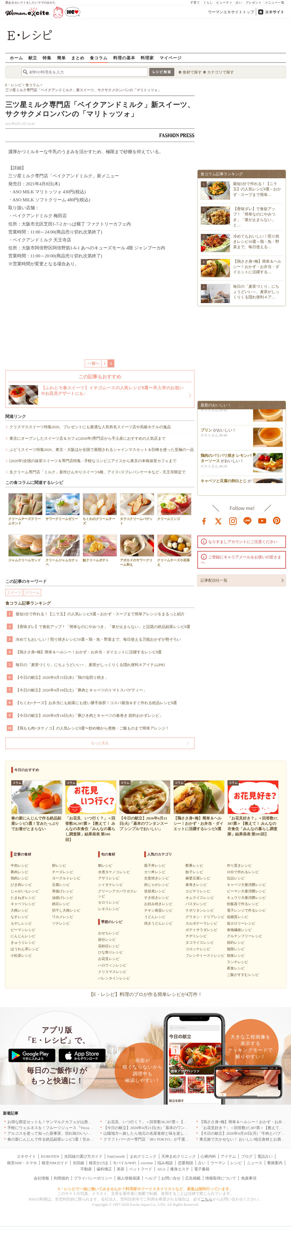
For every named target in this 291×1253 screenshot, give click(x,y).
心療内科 (208, 1156)
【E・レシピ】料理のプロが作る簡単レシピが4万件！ (146, 994)
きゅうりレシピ (23, 942)
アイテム (228, 1156)
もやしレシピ (21, 923)
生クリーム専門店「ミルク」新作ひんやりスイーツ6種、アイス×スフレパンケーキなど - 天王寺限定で (97, 472)
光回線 (78, 1163)
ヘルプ (151, 1178)
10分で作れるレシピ (243, 872)
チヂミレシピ (196, 936)
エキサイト (274, 12)
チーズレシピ (62, 872)
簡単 (61, 57)
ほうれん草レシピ (25, 949)
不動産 (86, 1169)
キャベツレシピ (23, 904)
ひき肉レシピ (21, 885)
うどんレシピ (154, 917)
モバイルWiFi (124, 1163)
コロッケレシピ (198, 949)
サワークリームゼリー (62, 507)
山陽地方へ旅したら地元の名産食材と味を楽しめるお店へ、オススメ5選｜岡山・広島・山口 (183, 1133)
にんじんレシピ (23, 936)
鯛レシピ (105, 865)
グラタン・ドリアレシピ (205, 917)
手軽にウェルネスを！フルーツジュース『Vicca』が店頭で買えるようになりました (79, 1128)
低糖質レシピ (237, 917)
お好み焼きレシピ (158, 904)
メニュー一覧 (275, 2)
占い (239, 2)
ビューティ (224, 2)
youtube (262, 520)
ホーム (16, 57)
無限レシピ (236, 949)
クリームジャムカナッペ (62, 550)
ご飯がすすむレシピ (243, 975)
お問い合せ (171, 1178)
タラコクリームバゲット (137, 509)
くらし (208, 2)
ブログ (247, 1156)
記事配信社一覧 (214, 580)
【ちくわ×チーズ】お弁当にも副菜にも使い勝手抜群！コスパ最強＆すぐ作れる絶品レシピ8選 (96, 703)
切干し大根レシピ (66, 910)
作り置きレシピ (239, 865)
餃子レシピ (194, 872)
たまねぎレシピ (23, 898)
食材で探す (192, 72)
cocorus (147, 1163)
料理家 (147, 57)
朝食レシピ (236, 955)
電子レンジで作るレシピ (246, 910)
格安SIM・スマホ (22, 1163)
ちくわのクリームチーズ (100, 509)
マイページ (171, 57)
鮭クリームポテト (100, 548)
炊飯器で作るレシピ (243, 904)
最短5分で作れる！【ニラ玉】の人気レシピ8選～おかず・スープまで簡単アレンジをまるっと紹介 (100, 614)
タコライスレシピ (200, 942)
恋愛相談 (185, 1163)
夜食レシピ (236, 968)
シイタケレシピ (110, 885)
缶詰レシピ (236, 878)
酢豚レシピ (194, 865)
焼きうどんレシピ (158, 923)
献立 (32, 57)
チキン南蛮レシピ (158, 910)
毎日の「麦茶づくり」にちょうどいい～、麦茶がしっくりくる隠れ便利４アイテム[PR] (90, 665)
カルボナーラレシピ (201, 923)
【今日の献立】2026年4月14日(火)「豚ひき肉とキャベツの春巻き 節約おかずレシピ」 (89, 715)
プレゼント (254, 2)
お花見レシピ (108, 959)
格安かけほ (98, 1163)
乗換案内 (274, 1163)
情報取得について (220, 1178)
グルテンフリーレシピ (244, 936)
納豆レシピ (61, 904)
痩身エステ (179, 1169)
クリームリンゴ (174, 507)
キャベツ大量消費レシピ (246, 885)
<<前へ (93, 363)
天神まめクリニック (178, 1156)
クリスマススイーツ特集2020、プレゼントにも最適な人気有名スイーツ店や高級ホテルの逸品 (90, 427)
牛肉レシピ (19, 865)
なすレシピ (19, 917)
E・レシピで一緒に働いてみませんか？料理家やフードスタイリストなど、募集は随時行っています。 (145, 1189)
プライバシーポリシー (93, 1178)
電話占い (265, 1156)
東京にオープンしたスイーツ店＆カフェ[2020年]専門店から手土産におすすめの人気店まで (87, 438)
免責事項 (248, 1178)
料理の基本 (124, 57)
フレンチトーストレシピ (205, 955)
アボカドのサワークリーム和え (137, 550)
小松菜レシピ (21, 955)
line (247, 520)
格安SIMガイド (55, 1163)
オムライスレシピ (200, 898)
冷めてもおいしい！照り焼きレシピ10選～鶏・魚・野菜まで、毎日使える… (256, 241)
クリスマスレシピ (112, 972)
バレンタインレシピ (114, 978)
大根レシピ (19, 910)
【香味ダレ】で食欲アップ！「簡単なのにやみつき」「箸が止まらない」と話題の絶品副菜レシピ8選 (103, 626)
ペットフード (140, 1169)
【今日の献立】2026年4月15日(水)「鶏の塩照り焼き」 (62, 677)
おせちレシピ (108, 933)
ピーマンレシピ (23, 930)
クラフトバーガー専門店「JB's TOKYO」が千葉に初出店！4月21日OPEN (165, 1139)
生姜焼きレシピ (156, 878)
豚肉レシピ (19, 872)
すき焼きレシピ (156, 898)
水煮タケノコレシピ (114, 872)
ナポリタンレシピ (200, 910)
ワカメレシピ (62, 917)
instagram (233, 520)
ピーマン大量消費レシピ (246, 891)
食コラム (99, 57)
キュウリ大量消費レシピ (246, 898)
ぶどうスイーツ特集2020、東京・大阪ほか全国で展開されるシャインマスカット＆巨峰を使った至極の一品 (101, 449)
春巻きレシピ (196, 885)
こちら (206, 1199)
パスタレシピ (196, 904)
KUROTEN (50, 1156)
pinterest (276, 520)
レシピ (236, 1163)
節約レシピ (236, 942)
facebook (204, 520)
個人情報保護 (128, 1178)
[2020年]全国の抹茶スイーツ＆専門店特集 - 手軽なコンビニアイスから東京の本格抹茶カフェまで (93, 461)
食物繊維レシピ (239, 930)
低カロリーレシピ (241, 923)
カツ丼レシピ (154, 872)
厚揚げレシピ (62, 891)
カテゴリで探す (220, 72)
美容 (120, 1169)
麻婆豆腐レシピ (198, 878)
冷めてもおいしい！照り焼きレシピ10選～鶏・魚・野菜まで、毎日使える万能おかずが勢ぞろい (98, 639)
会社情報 (41, 1178)
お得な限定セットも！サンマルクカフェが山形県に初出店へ (59, 1122)
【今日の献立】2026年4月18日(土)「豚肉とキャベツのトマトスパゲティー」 (81, 690)
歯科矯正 (104, 1169)
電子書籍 (201, 1169)
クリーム (32, 592)
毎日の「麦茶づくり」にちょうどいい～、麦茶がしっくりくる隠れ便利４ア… (256, 291)
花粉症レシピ (108, 946)
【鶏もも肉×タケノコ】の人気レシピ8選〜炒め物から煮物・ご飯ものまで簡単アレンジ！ (93, 728)
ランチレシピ (237, 962)
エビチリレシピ (198, 891)
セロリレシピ (108, 902)
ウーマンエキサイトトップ (231, 12)
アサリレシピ (108, 878)
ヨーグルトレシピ (66, 878)
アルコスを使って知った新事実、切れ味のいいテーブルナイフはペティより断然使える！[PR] (87, 1133)
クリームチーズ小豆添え (174, 550)
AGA (161, 1169)
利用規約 (61, 1178)
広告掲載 (193, 1178)
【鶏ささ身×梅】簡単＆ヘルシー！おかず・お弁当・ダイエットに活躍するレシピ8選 (89, 652)
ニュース (254, 1163)
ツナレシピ (61, 923)
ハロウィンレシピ (112, 965)
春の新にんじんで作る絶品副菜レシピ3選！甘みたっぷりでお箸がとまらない (73, 1139)
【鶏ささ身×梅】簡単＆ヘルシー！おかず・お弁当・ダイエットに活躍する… (257, 266)
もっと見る (100, 743)
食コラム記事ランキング (28, 603)
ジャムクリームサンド (25, 548)
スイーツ (14, 592)
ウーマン (218, 1163)
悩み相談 (165, 1163)
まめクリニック (143, 1156)
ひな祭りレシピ (110, 952)
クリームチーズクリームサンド (25, 509)
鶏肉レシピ (19, 878)
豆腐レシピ (61, 885)
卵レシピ (59, 865)
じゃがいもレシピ (25, 891)
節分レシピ (107, 940)
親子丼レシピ (154, 865)
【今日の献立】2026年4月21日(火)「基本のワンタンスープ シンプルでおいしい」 (173, 1128)
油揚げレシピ (62, 898)
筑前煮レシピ (154, 891)
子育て (195, 2)
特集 (47, 57)
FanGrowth (116, 1156)
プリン (206, 432)
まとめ (77, 57)
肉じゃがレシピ (156, 885)
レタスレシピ (108, 909)
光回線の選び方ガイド (83, 1156)
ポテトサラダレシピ (201, 930)
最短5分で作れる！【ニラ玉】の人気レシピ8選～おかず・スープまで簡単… (257, 189)
